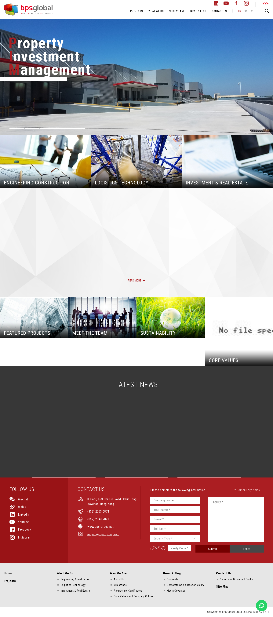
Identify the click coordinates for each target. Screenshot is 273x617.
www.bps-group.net (100, 526)
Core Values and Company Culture (134, 596)
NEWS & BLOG (198, 11)
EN (239, 11)
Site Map (222, 586)
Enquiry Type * (163, 538)
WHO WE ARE (177, 11)
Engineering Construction (75, 579)
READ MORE (134, 280)
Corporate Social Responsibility (185, 584)
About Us (119, 579)
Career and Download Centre (236, 579)
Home (8, 573)
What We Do (65, 573)
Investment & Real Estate (75, 590)
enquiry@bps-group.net (103, 534)
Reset (246, 549)
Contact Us (224, 573)
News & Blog (172, 573)
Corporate (173, 579)
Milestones (120, 584)
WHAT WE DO (156, 11)
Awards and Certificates (128, 590)
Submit (212, 549)
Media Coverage (176, 590)
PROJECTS (136, 11)
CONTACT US (219, 11)
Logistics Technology (73, 584)
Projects (10, 581)
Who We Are (118, 573)
